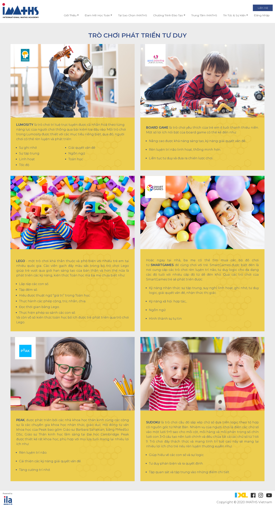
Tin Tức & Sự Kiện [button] (231, 15)
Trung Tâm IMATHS (201, 15)
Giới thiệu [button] (67, 15)
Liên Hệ (259, 8)
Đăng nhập (258, 15)
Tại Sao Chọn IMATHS (129, 15)
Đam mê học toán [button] (94, 15)
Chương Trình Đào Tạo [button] (165, 15)
